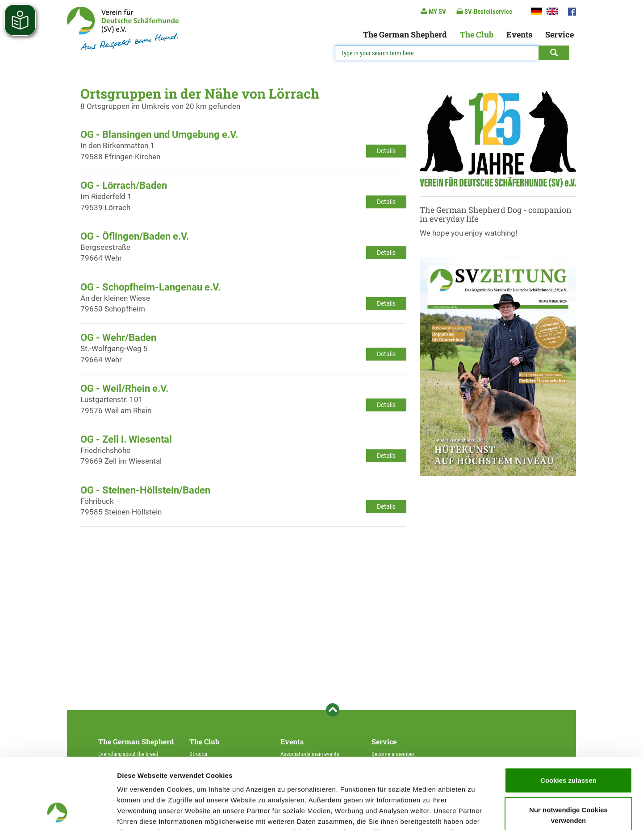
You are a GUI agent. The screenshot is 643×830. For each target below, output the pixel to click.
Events (519, 34)
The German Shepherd (405, 34)
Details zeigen (474, 812)
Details (386, 150)
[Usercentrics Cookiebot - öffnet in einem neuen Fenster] (58, 812)
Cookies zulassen (568, 714)
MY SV (433, 11)
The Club (476, 34)
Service (559, 34)
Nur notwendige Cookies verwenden (568, 748)
